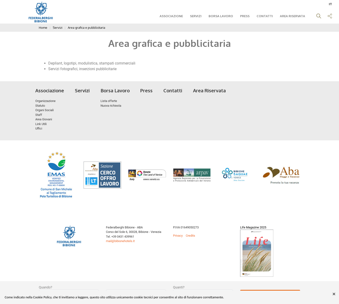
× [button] (333, 294)
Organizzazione (45, 101)
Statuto (40, 105)
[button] (317, 17)
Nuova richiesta (111, 105)
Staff (38, 115)
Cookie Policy (42, 297)
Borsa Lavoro (219, 16)
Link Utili (41, 124)
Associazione (170, 16)
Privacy (178, 235)
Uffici (38, 128)
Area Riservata (291, 16)
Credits (190, 235)
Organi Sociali (44, 110)
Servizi (194, 16)
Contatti (263, 16)
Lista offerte (109, 101)
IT (330, 4)
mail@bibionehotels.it (120, 241)
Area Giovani (43, 119)
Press (243, 16)
